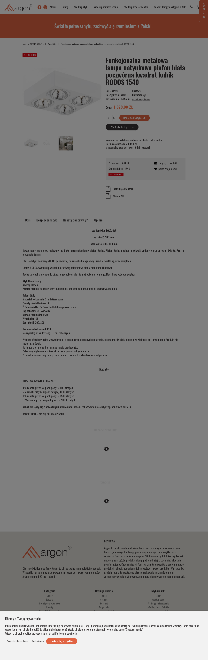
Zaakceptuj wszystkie (61, 641)
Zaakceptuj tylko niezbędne (17, 641)
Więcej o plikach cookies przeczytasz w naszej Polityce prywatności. (41, 633)
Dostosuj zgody (38, 641)
